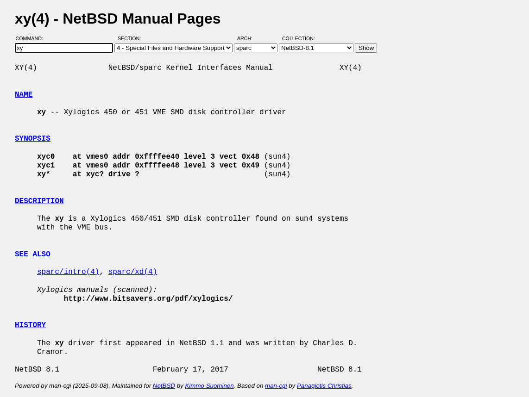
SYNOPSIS (32, 139)
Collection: (298, 38)
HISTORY (30, 325)
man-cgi (276, 385)
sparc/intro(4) (68, 272)
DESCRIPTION (39, 201)
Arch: (249, 38)
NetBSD (164, 385)
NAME (23, 95)
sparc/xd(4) (132, 272)
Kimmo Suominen (209, 385)
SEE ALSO (32, 254)
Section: (131, 38)
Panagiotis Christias (324, 385)
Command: (32, 38)
